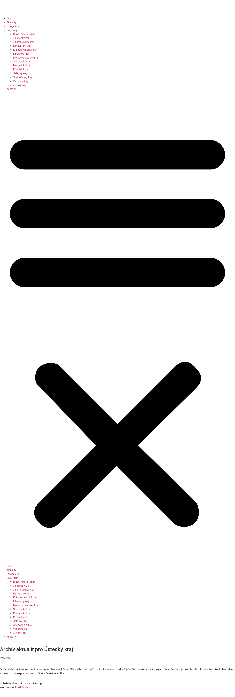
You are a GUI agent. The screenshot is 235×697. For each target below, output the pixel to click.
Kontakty (11, 89)
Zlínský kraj (19, 85)
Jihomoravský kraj (23, 41)
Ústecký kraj (20, 73)
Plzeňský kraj (21, 69)
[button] (117, 327)
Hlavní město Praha (24, 34)
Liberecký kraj (21, 53)
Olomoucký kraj (21, 61)
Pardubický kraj (21, 65)
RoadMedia (21, 687)
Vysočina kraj (20, 81)
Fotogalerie (13, 26)
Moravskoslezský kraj (25, 57)
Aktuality (11, 22)
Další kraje (12, 30)
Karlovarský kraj (22, 45)
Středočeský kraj (22, 77)
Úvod (9, 18)
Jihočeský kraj (21, 38)
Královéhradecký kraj (25, 49)
